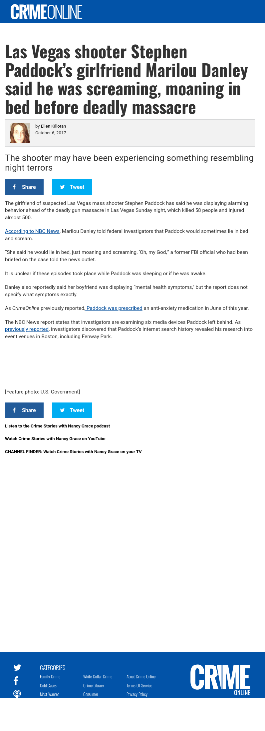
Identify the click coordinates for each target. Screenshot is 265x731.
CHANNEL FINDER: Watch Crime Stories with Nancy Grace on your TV (73, 451)
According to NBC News (32, 231)
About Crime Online (141, 676)
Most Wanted (49, 694)
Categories (52, 667)
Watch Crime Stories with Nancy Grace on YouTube (55, 438)
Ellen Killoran (53, 126)
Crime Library (93, 685)
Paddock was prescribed (113, 308)
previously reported (27, 329)
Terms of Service (139, 685)
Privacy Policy (137, 694)
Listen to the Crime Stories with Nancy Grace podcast (57, 425)
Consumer (90, 694)
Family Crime (50, 676)
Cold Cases (48, 685)
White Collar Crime (97, 676)
